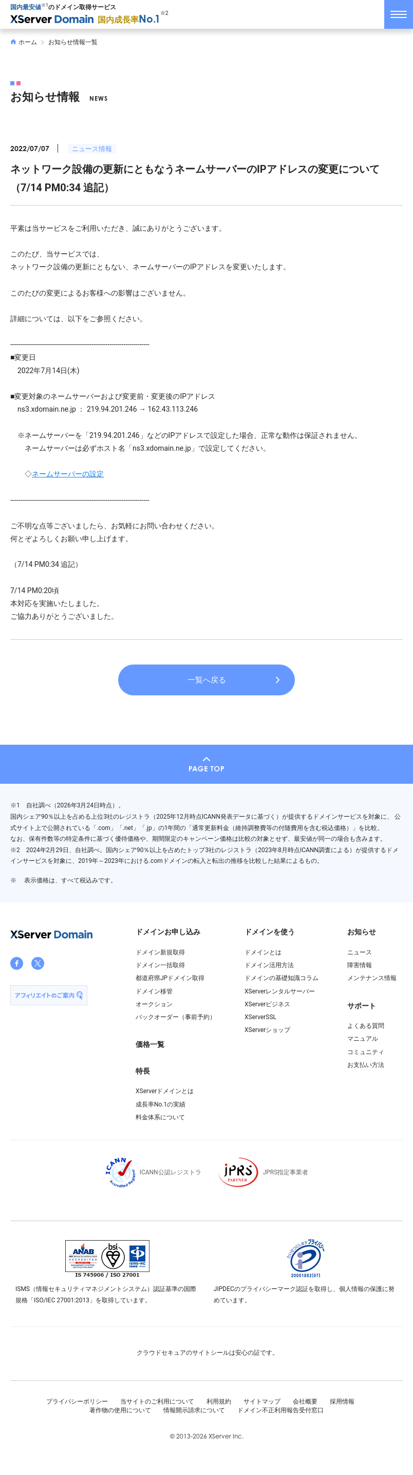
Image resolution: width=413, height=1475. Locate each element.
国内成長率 (129, 20)
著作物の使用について (120, 1410)
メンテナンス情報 (372, 978)
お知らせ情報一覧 (73, 42)
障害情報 (359, 965)
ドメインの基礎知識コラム (281, 978)
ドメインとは (263, 952)
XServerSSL (260, 1017)
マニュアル (362, 1038)
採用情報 (342, 1401)
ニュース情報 (92, 149)
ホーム (23, 42)
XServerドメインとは (165, 1091)
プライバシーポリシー (77, 1401)
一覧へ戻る (206, 680)
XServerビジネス (267, 1004)
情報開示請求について (194, 1410)
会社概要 (305, 1401)
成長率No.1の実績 (160, 1104)
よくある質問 (365, 1025)
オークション (154, 1004)
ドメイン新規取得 (160, 952)
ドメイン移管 (154, 991)
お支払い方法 (365, 1064)
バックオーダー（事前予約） (176, 1017)
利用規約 (218, 1401)
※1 (44, 5)
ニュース (359, 952)
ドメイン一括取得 (160, 965)
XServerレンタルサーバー (280, 991)
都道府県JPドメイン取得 (170, 978)
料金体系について (160, 1117)
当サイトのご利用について (157, 1401)
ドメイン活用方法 (269, 965)
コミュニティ (365, 1052)
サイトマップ (261, 1401)
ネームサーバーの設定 (68, 474)
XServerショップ (267, 1030)
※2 (164, 13)
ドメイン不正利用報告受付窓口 (280, 1410)
